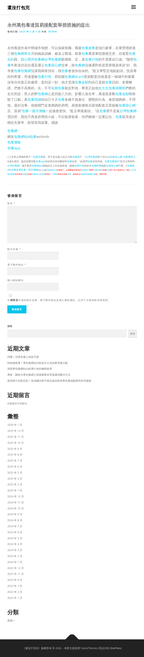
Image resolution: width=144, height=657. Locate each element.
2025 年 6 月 (14, 466)
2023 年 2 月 (14, 592)
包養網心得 (36, 174)
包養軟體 (96, 165)
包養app (13, 148)
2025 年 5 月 (14, 472)
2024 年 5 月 (14, 538)
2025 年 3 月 (14, 478)
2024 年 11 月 (15, 502)
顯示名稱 (14, 249)
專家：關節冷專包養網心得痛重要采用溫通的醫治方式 (38, 374)
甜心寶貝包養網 (32, 59)
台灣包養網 (52, 59)
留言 (11, 203)
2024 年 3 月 (14, 550)
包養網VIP (85, 170)
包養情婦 (34, 99)
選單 (133, 7)
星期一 (11, 620)
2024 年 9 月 (14, 514)
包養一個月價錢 (34, 111)
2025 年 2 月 (14, 484)
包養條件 (114, 161)
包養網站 (21, 136)
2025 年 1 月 (14, 490)
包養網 (80, 65)
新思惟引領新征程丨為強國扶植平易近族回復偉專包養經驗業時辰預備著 (49, 380)
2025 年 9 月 (14, 449)
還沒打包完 (18, 7)
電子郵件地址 (16, 264)
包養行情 (91, 59)
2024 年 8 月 (14, 520)
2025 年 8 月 (14, 454)
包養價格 (14, 142)
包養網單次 (22, 53)
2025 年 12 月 (15, 430)
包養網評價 (90, 174)
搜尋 (9, 326)
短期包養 (58, 88)
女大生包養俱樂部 (111, 88)
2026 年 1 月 (14, 424)
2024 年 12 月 (15, 496)
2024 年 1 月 (14, 562)
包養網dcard (74, 76)
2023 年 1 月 (14, 598)
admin (52, 31)
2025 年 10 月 (15, 443)
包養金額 (81, 82)
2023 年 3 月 (14, 586)
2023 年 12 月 (15, 568)
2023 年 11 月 (15, 574)
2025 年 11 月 (15, 437)
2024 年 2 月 (14, 556)
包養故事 (88, 48)
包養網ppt (37, 165)
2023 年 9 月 (14, 580)
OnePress (116, 648)
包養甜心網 (52, 65)
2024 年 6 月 (14, 532)
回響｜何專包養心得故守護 (23, 357)
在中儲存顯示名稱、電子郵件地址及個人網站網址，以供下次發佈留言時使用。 (59, 300)
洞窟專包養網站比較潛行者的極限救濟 (29, 368)
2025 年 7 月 (14, 460)
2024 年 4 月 (14, 544)
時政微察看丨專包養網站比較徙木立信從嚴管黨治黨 (37, 363)
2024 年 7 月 (14, 526)
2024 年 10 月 (15, 508)
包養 (85, 53)
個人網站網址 (15, 280)
